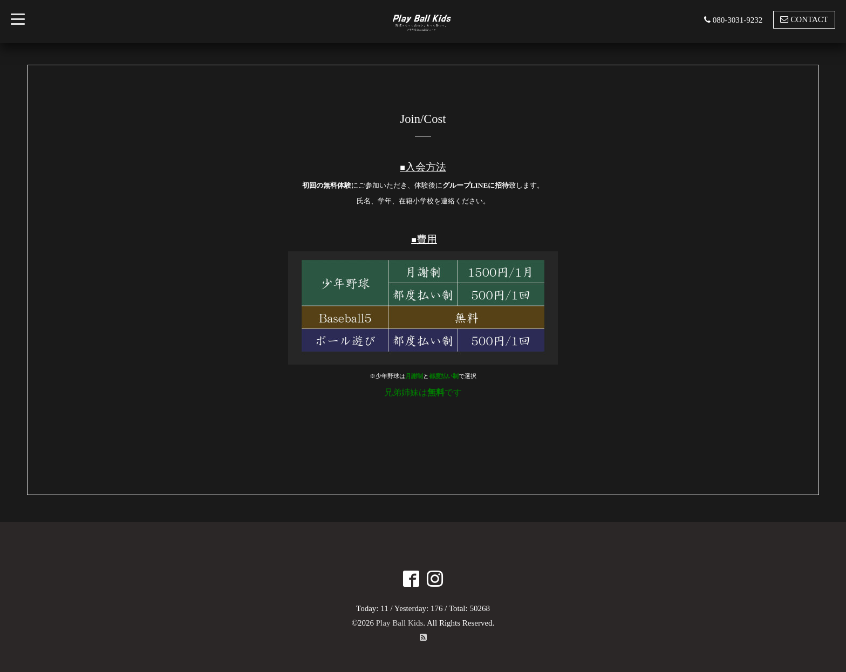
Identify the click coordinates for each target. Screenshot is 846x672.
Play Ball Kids (400, 623)
